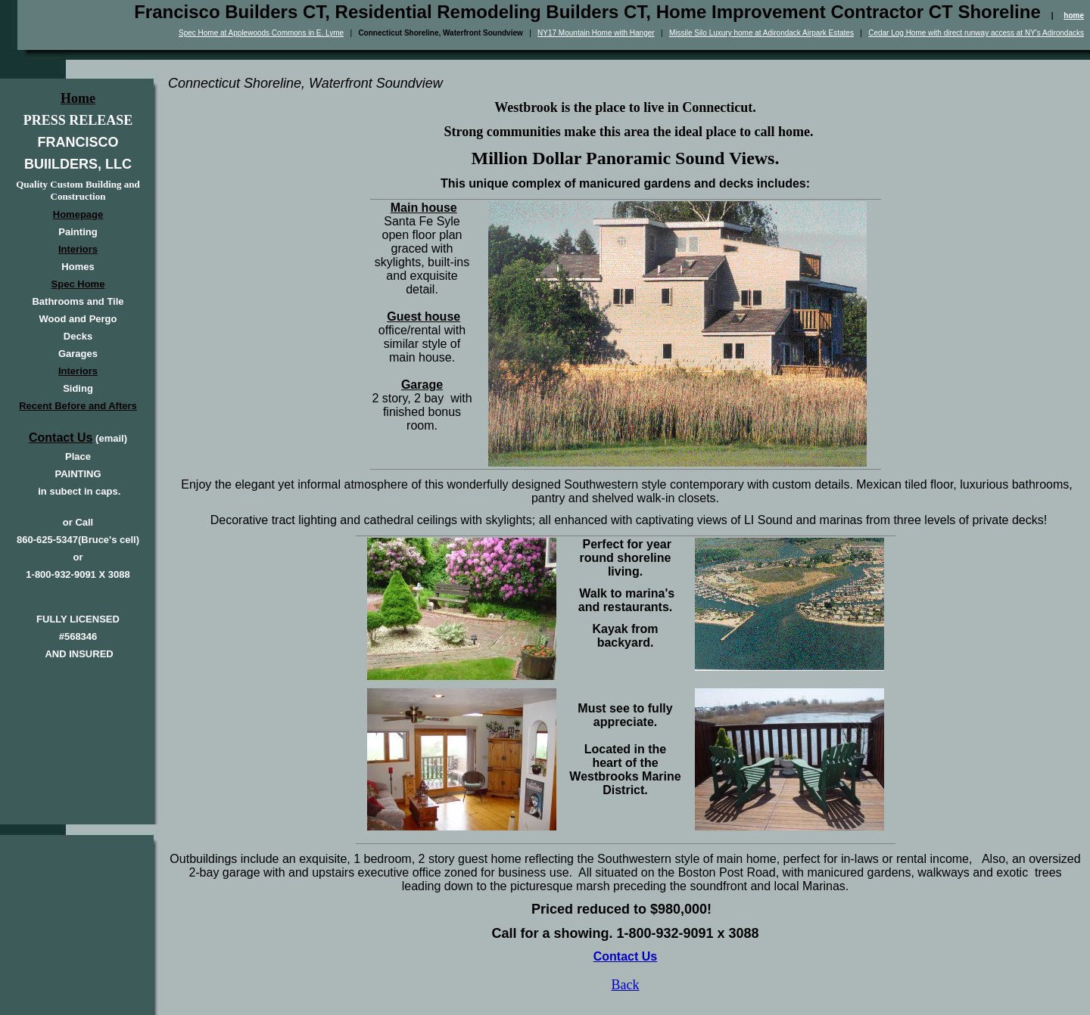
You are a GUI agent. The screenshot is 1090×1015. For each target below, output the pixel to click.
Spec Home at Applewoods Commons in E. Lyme (261, 33)
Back (626, 984)
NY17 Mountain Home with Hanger (596, 33)
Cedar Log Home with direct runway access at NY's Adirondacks (976, 33)
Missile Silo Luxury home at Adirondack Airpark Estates (761, 33)
